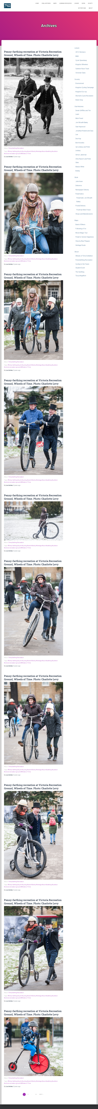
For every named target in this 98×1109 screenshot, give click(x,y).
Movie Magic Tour (81, 233)
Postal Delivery (80, 206)
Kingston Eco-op (81, 92)
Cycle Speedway (81, 60)
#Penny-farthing (12, 151)
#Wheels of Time (26, 153)
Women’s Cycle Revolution (84, 96)
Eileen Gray (79, 100)
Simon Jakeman (81, 155)
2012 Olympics (81, 52)
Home (37, 3)
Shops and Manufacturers (84, 214)
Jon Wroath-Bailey (82, 122)
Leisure (76, 3)
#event (29, 151)
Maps (54, 3)
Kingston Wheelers (82, 64)
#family (33, 151)
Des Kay (78, 139)
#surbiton (55, 151)
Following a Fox (81, 229)
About (91, 8)
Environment (80, 83)
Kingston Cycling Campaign (85, 87)
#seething (48, 151)
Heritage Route (81, 245)
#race (43, 151)
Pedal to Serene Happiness (85, 237)
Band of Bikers (80, 224)
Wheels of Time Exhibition (84, 256)
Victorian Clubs (80, 73)
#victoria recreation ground (12, 153)
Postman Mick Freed (83, 210)
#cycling (24, 151)
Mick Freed (79, 118)
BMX (77, 56)
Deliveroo (79, 185)
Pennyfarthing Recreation (16, 148)
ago (16, 156)
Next (40, 1094)
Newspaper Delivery (82, 190)
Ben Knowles (80, 143)
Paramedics (80, 194)
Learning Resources (65, 3)
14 (35, 1094)
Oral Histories (46, 3)
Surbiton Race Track (82, 69)
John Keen (79, 181)
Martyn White (80, 167)
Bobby (78, 171)
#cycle (19, 151)
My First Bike (82, 8)
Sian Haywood (80, 127)
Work (83, 3)
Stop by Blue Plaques (83, 241)
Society (90, 3)
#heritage (39, 151)
